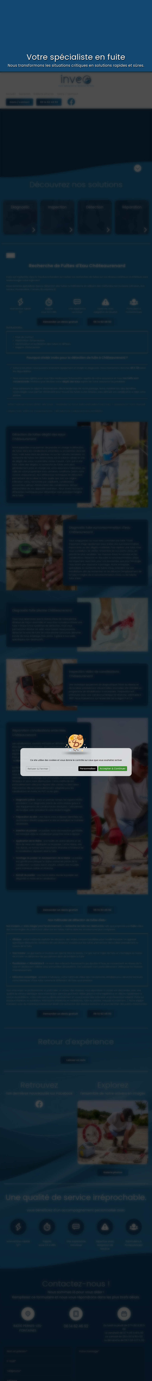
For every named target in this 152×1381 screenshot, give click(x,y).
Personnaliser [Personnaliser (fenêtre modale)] (88, 697)
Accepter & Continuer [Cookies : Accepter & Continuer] (113, 697)
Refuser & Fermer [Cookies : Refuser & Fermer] (38, 697)
